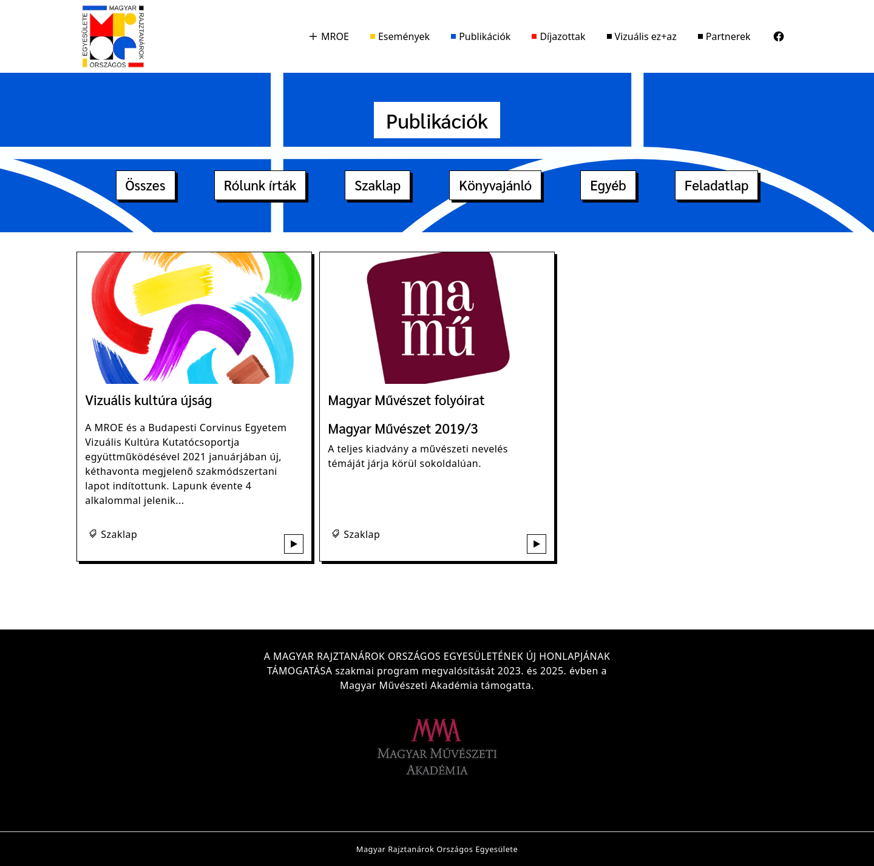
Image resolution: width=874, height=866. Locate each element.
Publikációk (480, 36)
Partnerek (724, 36)
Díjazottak (558, 36)
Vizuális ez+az (642, 36)
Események (400, 36)
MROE (328, 36)
